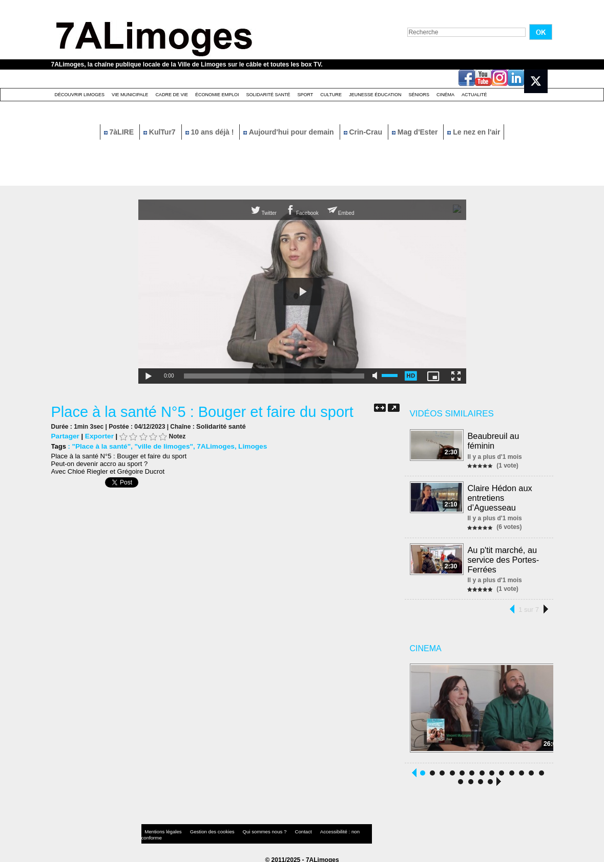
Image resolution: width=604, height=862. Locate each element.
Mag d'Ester (416, 132)
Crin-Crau (364, 132)
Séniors (418, 94)
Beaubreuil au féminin (494, 440)
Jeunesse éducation (375, 94)
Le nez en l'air (473, 132)
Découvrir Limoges (80, 94)
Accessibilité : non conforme (321, 828)
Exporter (97, 435)
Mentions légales (161, 828)
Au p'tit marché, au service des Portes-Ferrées (504, 556)
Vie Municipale (130, 94)
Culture (331, 94)
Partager (64, 435)
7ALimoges (209, 446)
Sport (305, 94)
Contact (281, 828)
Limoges (244, 446)
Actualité (474, 94)
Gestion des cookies (203, 828)
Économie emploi (217, 94)
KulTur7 (160, 132)
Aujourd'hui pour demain (289, 132)
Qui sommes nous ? (247, 828)
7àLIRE (120, 132)
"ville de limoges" (160, 446)
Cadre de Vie (171, 94)
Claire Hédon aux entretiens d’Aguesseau (500, 496)
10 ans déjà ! (210, 132)
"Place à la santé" (100, 446)
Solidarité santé (268, 94)
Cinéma (445, 94)
